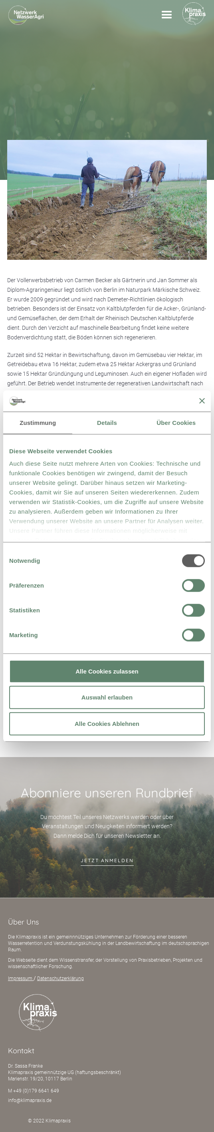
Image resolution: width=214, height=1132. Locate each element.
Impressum (21, 978)
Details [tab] (107, 422)
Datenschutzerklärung (60, 978)
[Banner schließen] (202, 401)
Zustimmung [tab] (38, 422)
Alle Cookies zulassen (107, 671)
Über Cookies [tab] (176, 422)
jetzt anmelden (107, 860)
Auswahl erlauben (107, 697)
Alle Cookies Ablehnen (107, 723)
